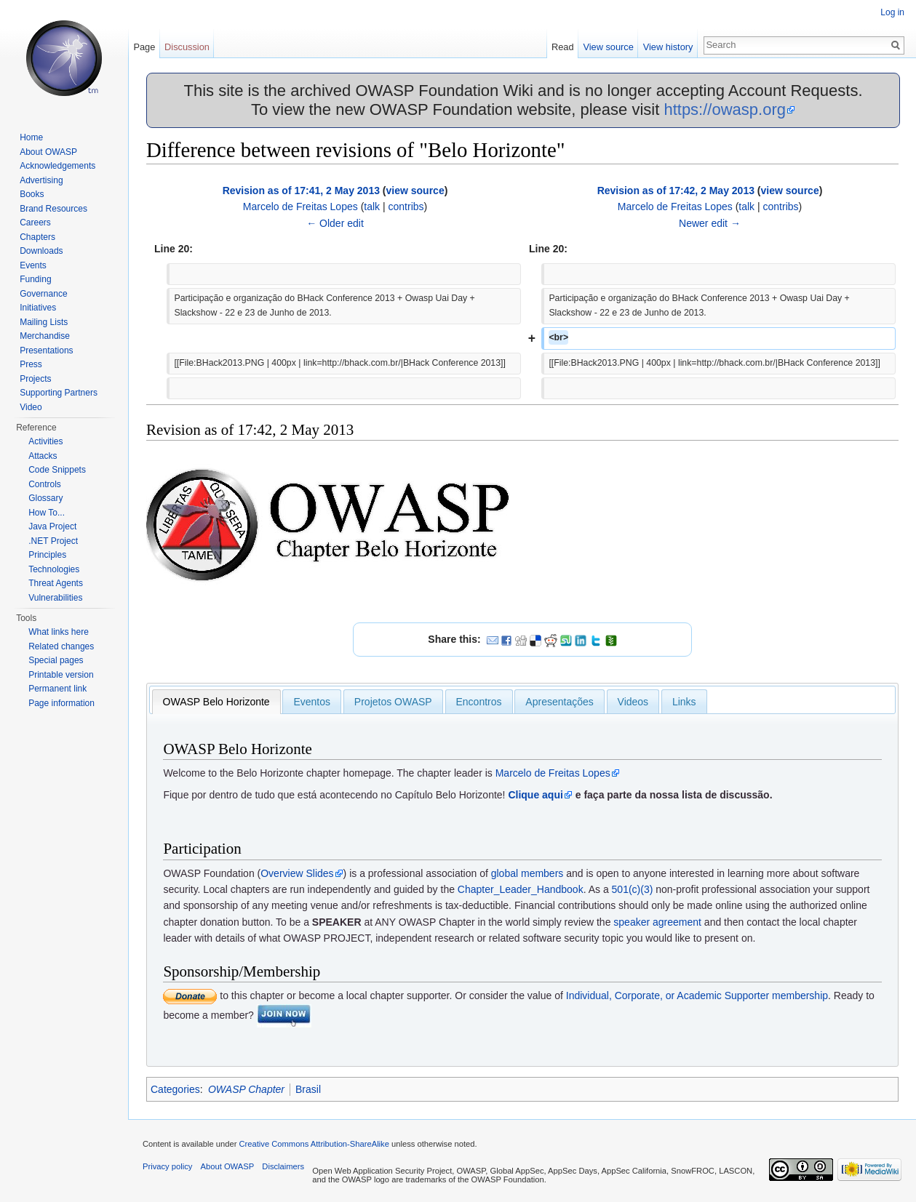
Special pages (55, 660)
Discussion (187, 46)
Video (30, 407)
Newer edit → (710, 223)
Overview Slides (296, 873)
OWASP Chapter (246, 1089)
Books (32, 194)
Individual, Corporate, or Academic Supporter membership (697, 995)
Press (31, 364)
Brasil (308, 1089)
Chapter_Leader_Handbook (521, 889)
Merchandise (45, 336)
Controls (44, 484)
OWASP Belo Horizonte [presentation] (216, 702)
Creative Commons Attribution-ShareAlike (314, 1143)
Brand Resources (53, 209)
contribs (406, 206)
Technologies (53, 569)
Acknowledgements (57, 166)
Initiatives (38, 307)
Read (562, 46)
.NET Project (53, 541)
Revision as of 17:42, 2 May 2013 (675, 190)
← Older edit (335, 223)
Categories (175, 1089)
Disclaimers (283, 1166)
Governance (43, 294)
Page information (61, 703)
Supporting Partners (58, 393)
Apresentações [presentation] (559, 702)
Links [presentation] (684, 702)
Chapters (37, 237)
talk (372, 206)
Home (31, 137)
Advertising (41, 180)
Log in (892, 12)
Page (144, 46)
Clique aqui (535, 795)
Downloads (41, 251)
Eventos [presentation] (311, 702)
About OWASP (48, 152)
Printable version (60, 675)
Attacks (42, 456)
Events (33, 265)
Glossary (45, 498)
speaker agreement (657, 922)
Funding (35, 279)
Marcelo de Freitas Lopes (300, 206)
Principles (47, 555)
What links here (58, 632)
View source (608, 46)
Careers (35, 222)
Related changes (61, 646)
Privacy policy (167, 1166)
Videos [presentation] (633, 702)
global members (527, 873)
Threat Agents (55, 583)
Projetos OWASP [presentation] (393, 702)
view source (415, 190)
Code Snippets (57, 470)
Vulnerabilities (55, 598)
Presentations (46, 350)
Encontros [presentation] (479, 702)
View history (668, 46)
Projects (35, 379)
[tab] (216, 701)
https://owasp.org (725, 109)
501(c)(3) (632, 889)
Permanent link (57, 689)
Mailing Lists (44, 322)
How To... (46, 513)
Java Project (52, 526)
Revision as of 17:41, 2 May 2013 (301, 190)
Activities (45, 441)
